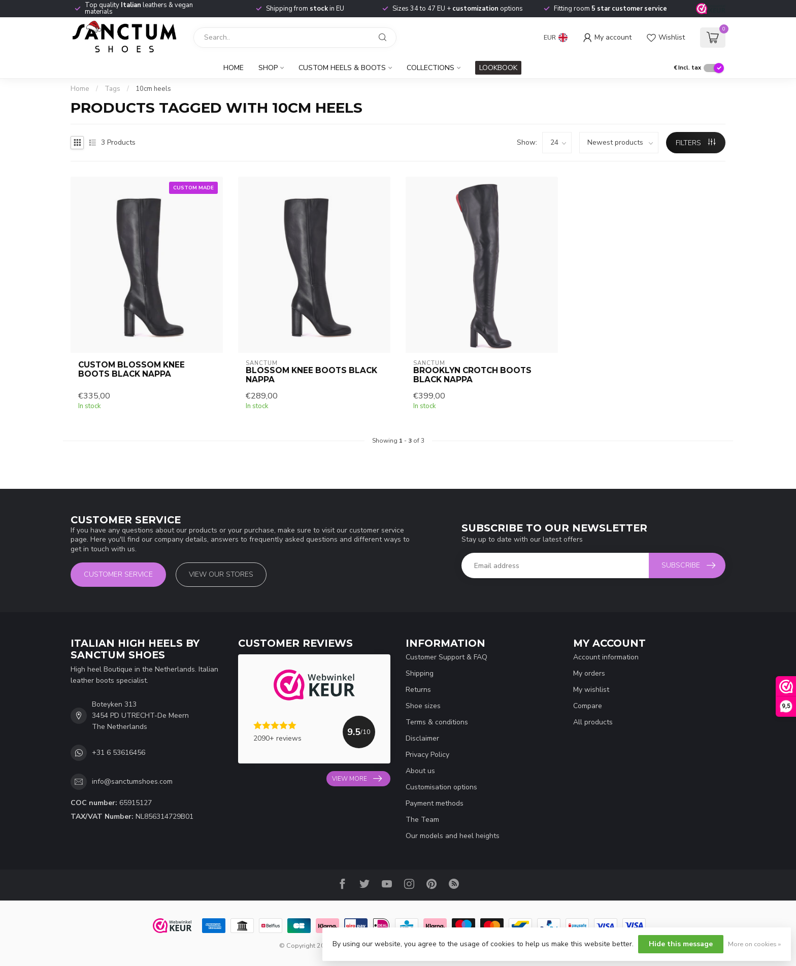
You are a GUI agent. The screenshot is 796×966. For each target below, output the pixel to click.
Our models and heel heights (453, 836)
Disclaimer (422, 738)
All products (593, 722)
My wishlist (591, 689)
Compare (587, 706)
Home (233, 68)
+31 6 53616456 (118, 752)
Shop (268, 68)
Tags (112, 88)
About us (420, 771)
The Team (422, 819)
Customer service (118, 574)
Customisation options (441, 787)
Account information (606, 657)
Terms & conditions (437, 722)
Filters (695, 143)
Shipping (420, 673)
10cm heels (153, 88)
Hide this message (681, 944)
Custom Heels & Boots (342, 68)
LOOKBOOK (498, 68)
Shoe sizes (423, 706)
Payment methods (434, 803)
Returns (418, 689)
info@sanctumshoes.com (132, 781)
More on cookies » (754, 944)
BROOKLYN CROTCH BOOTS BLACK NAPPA (472, 375)
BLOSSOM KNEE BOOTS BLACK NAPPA (311, 375)
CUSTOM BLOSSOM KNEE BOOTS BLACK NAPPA (131, 369)
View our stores (221, 574)
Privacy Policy (427, 754)
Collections (430, 68)
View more (357, 778)
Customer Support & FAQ (446, 657)
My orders (589, 673)
